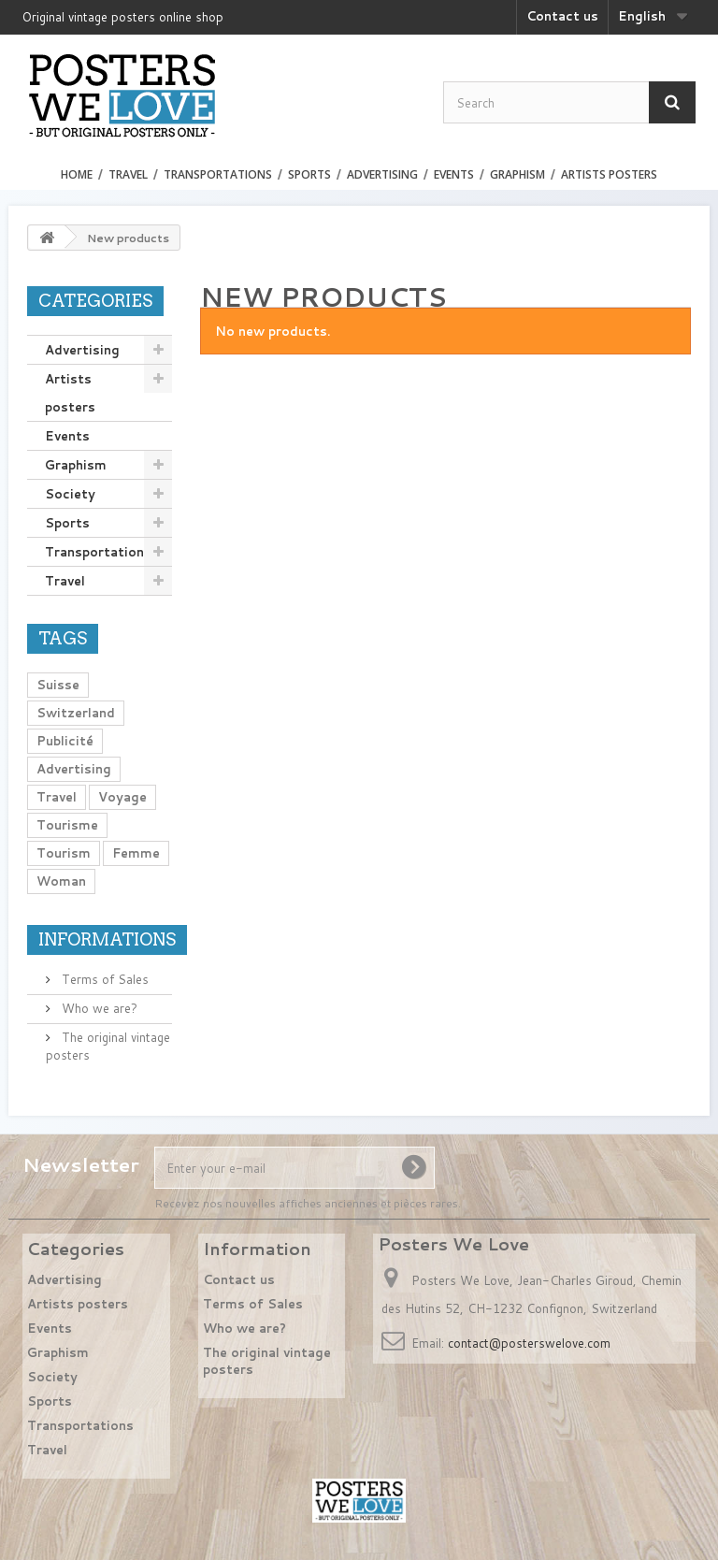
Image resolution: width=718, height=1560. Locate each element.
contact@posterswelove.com (529, 1343)
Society (70, 493)
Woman (61, 881)
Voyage (122, 796)
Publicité (64, 740)
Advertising (382, 174)
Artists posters (609, 174)
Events (454, 174)
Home (77, 174)
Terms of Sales (103, 979)
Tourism (63, 853)
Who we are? (97, 1008)
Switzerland (75, 712)
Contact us (562, 15)
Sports (309, 174)
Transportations (218, 174)
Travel (128, 174)
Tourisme (67, 824)
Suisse (57, 684)
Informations (107, 939)
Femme (136, 853)
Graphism (517, 174)
